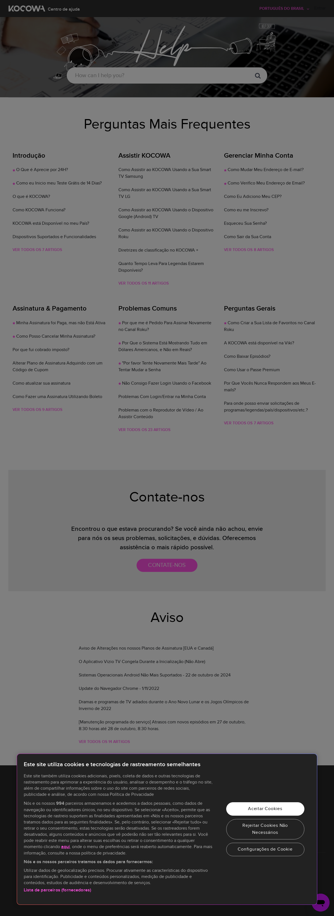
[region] (167, 829)
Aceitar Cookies (265, 808)
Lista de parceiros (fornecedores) (57, 890)
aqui (65, 846)
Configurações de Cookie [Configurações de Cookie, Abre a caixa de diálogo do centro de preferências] (265, 849)
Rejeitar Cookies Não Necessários (265, 829)
